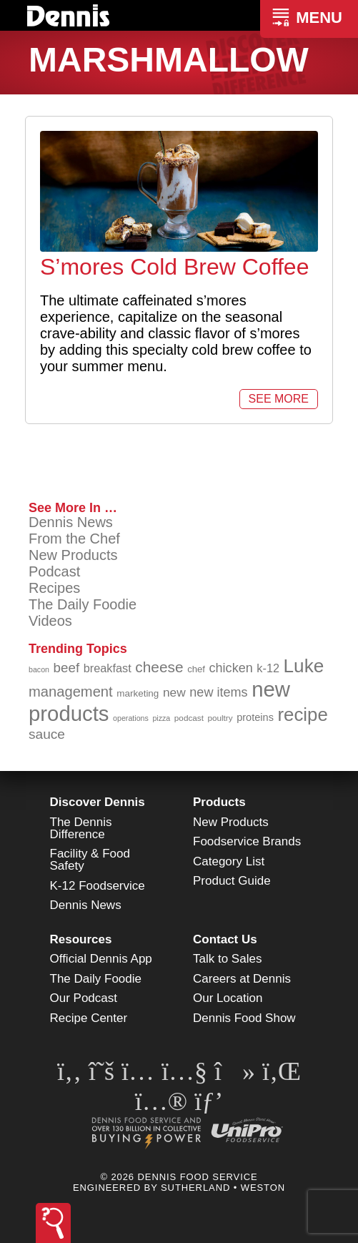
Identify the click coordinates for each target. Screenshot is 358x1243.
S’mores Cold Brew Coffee (174, 267)
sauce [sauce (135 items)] (47, 734)
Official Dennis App (101, 959)
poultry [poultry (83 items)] (219, 717)
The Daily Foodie (82, 604)
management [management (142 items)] (71, 691)
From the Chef (74, 538)
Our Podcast (84, 998)
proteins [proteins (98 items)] (255, 717)
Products (219, 802)
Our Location (227, 998)
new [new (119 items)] (174, 692)
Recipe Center (89, 1018)
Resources (81, 939)
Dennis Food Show (244, 1018)
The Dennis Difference (81, 828)
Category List (228, 861)
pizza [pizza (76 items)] (161, 718)
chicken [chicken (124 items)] (231, 668)
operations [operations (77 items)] (131, 718)
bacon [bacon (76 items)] (39, 669)
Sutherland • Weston (223, 1187)
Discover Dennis (97, 802)
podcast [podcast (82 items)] (189, 717)
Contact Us (225, 939)
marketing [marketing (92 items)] (137, 693)
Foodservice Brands (247, 841)
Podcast (54, 571)
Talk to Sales (227, 959)
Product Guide (232, 881)
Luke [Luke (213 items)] (304, 666)
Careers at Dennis (242, 979)
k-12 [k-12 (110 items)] (268, 668)
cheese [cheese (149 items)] (159, 667)
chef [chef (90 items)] (196, 669)
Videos (50, 621)
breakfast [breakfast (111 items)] (107, 668)
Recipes (54, 588)
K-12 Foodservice (97, 886)
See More (279, 399)
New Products (73, 555)
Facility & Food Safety (90, 860)
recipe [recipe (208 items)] (302, 714)
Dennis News (71, 522)
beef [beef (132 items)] (67, 667)
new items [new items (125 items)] (218, 692)
